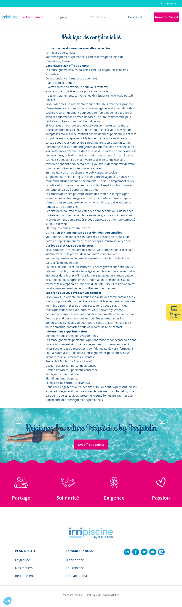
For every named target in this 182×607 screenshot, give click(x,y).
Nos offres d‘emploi (91, 444)
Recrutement (134, 17)
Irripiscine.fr (168, 3)
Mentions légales (72, 594)
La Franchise (75, 568)
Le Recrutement (33, 17)
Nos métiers (98, 17)
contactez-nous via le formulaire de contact (94, 327)
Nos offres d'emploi (166, 17)
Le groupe (62, 17)
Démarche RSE (77, 576)
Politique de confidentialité (103, 595)
